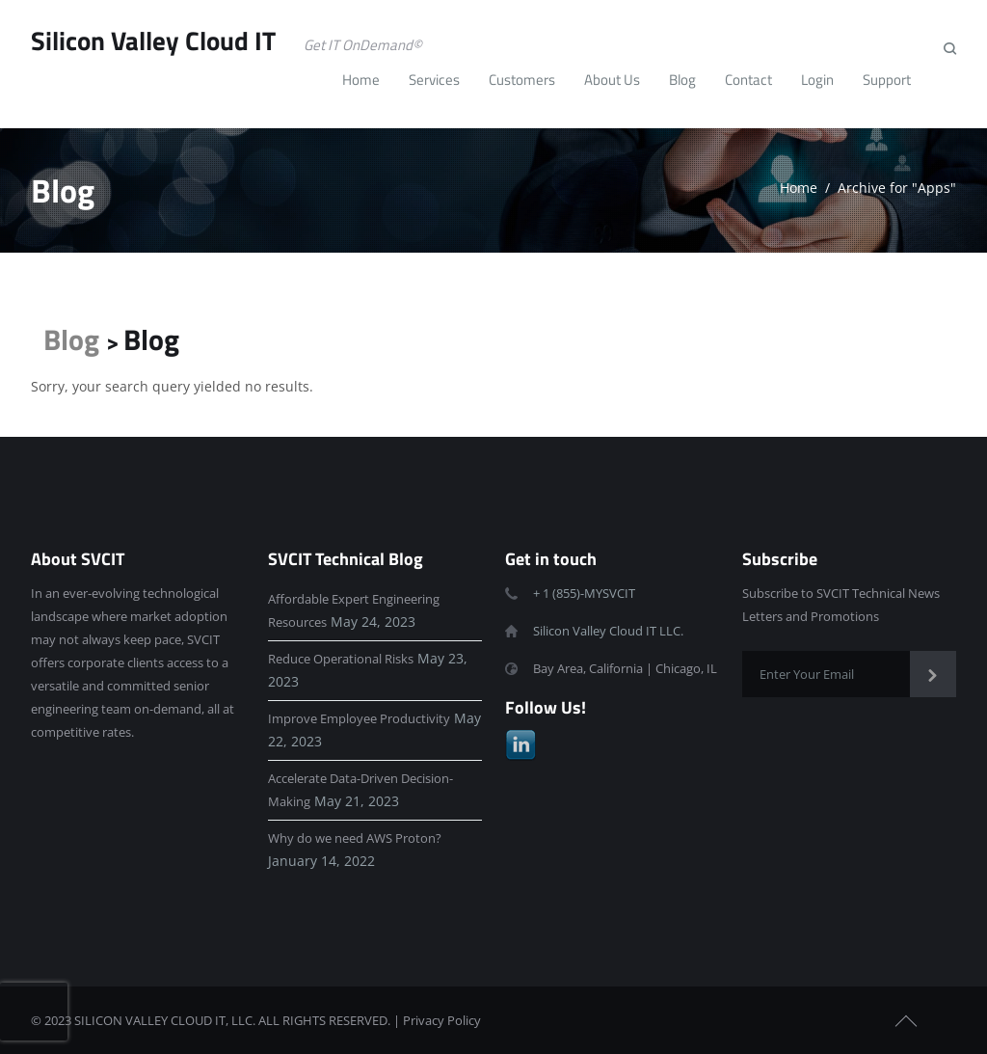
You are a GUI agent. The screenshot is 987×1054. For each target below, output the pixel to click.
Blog (71, 339)
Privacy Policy (442, 1020)
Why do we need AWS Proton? (354, 838)
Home (798, 187)
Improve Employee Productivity (359, 718)
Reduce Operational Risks (340, 658)
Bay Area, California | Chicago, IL (625, 668)
